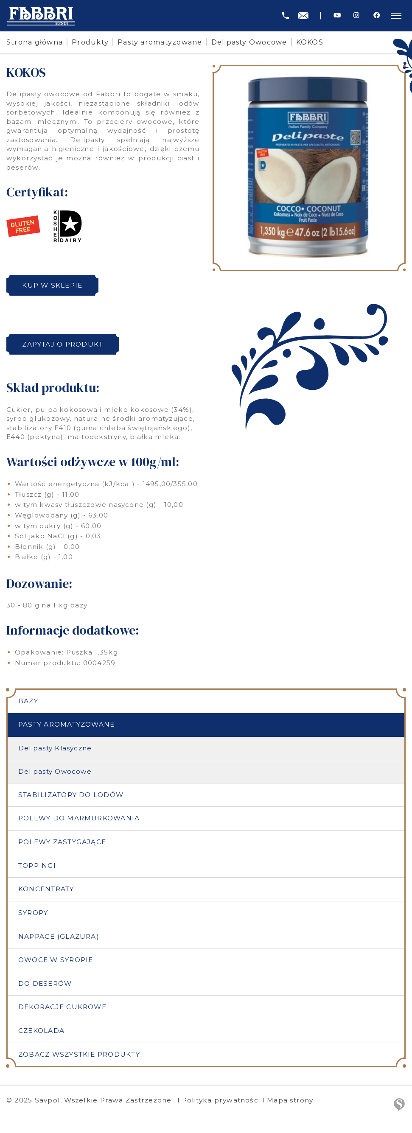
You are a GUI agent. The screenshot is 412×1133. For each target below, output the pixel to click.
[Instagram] (356, 15)
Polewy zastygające (62, 842)
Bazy (28, 701)
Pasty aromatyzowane (160, 42)
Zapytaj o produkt (62, 344)
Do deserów (45, 983)
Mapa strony (290, 1100)
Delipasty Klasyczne (55, 748)
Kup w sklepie (52, 285)
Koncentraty (46, 889)
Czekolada (41, 1031)
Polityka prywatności (221, 1100)
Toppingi (37, 866)
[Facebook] (376, 15)
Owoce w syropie (55, 960)
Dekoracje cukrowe (62, 1007)
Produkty (90, 42)
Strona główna (34, 42)
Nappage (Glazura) (58, 936)
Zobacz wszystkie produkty (79, 1054)
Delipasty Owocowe (249, 42)
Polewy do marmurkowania (79, 818)
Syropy (33, 913)
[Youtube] (337, 15)
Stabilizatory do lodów (70, 795)
